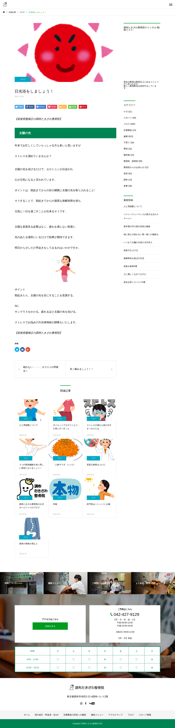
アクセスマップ (115, 715)
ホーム (27, 715)
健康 (126, 136)
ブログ (22, 79)
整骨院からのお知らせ (134, 167)
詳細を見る (50, 626)
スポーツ (128, 118)
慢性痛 (127, 155)
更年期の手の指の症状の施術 (137, 226)
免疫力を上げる (131, 250)
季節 (126, 149)
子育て (127, 142)
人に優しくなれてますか (135, 274)
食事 (126, 186)
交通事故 (128, 130)
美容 (126, 173)
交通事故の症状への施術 (74, 715)
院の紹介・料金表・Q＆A (46, 715)
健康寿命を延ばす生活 (134, 258)
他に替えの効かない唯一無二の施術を (141, 234)
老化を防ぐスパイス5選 (134, 282)
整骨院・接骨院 (131, 161)
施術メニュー (97, 715)
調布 (126, 179)
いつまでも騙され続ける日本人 (138, 242)
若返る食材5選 (130, 266)
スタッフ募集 (145, 715)
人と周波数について (133, 206)
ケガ (126, 111)
